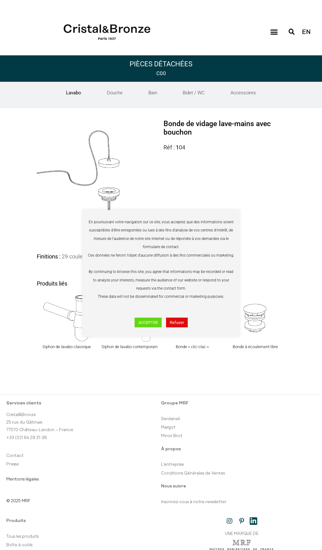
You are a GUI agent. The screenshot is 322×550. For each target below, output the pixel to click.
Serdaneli (170, 419)
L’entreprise (172, 464)
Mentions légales (22, 479)
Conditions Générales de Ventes (193, 473)
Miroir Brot (171, 436)
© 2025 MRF (18, 501)
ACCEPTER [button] (148, 322)
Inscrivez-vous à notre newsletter (193, 502)
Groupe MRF (175, 403)
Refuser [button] (177, 322)
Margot (168, 427)
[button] (274, 32)
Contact (15, 455)
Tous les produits (22, 536)
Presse (12, 464)
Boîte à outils (19, 545)
